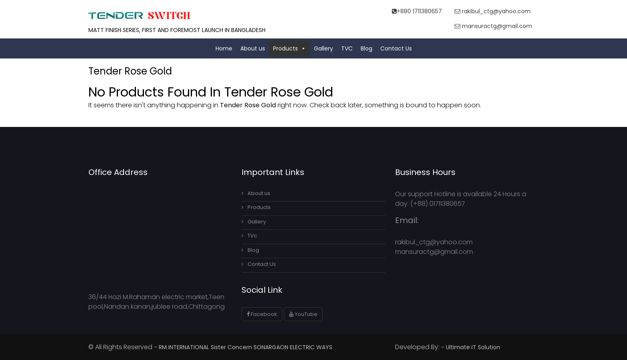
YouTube (303, 314)
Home (224, 48)
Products (289, 48)
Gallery (323, 48)
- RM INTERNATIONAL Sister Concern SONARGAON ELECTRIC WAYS (243, 347)
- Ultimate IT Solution (471, 347)
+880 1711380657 (417, 11)
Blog (366, 48)
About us (252, 48)
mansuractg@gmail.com (493, 26)
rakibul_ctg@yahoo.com (493, 11)
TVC (347, 48)
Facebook (262, 314)
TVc (249, 235)
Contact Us (396, 48)
